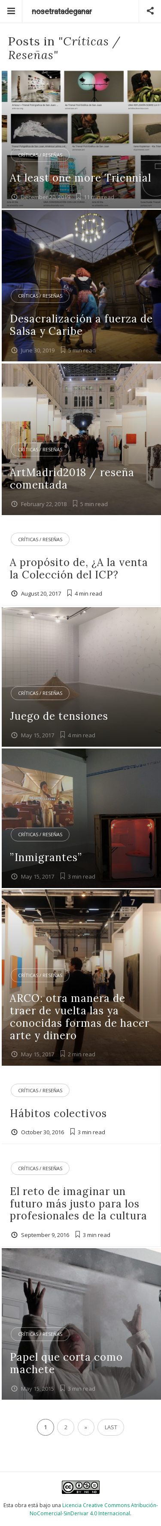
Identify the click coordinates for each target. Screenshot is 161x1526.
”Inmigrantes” (46, 857)
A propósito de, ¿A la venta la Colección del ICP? (79, 568)
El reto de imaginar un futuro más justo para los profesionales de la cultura (78, 1204)
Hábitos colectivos (58, 1113)
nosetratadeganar (62, 11)
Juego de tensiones (59, 716)
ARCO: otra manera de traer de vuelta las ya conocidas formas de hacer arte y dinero (79, 1017)
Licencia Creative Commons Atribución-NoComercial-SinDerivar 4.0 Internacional (94, 1509)
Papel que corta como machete (66, 1363)
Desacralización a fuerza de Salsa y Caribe (81, 325)
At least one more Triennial (80, 178)
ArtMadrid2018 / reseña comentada (72, 479)
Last (111, 1427)
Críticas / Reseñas (40, 155)
